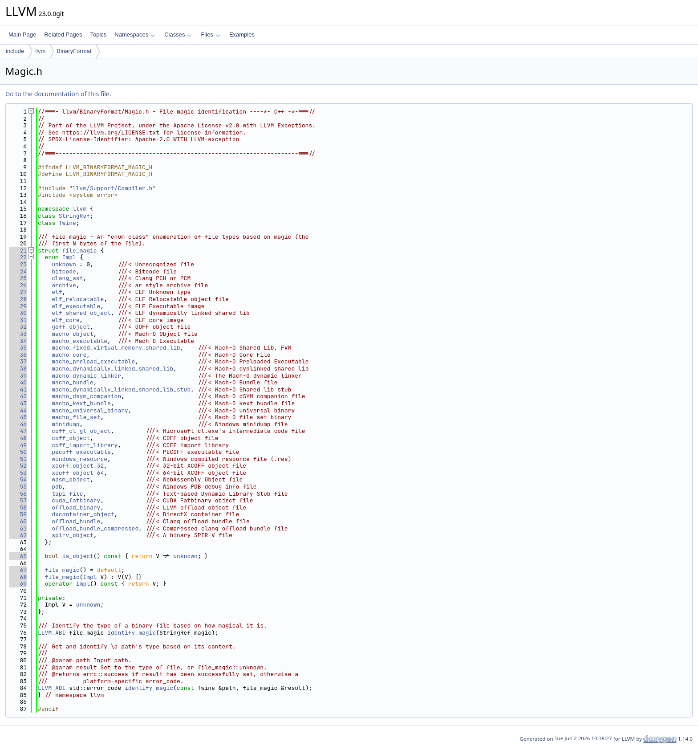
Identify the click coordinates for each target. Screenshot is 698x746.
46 (18, 424)
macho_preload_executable (93, 361)
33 (18, 334)
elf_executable (76, 306)
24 (18, 271)
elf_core (65, 320)
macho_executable (79, 341)
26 (18, 285)
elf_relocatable (78, 299)
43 (18, 403)
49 (18, 445)
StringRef (74, 216)
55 (18, 486)
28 (18, 299)
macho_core (69, 355)
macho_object (72, 334)
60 (18, 521)
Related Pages (63, 34)
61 (18, 528)
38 (18, 368)
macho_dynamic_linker (86, 375)
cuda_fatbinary (76, 500)
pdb (57, 486)
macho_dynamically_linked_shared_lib (112, 368)
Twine (67, 223)
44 (18, 410)
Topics (98, 34)
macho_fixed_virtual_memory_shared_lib (116, 347)
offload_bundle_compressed (95, 528)
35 (18, 347)
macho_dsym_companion (86, 396)
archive (64, 285)
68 (18, 577)
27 (18, 292)
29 (18, 306)
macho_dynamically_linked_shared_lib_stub (121, 389)
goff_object (71, 326)
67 (18, 570)
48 (18, 438)
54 (18, 479)
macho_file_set (76, 417)
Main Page (22, 34)
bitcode (64, 271)
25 (18, 278)
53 (18, 473)
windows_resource (79, 459)
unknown (64, 264)
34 (18, 341)
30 (18, 313)
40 (18, 382)
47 (18, 431)
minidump (65, 424)
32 (18, 326)
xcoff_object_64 (78, 473)
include (15, 51)
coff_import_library (85, 445)
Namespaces (134, 34)
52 (18, 465)
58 (18, 507)
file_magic (79, 250)
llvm (40, 51)
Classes (178, 34)
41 (18, 389)
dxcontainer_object (83, 514)
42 (18, 396)
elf (57, 292)
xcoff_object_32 (78, 465)
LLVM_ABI (51, 632)
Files (210, 34)
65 (18, 556)
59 (18, 514)
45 (18, 417)
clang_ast (67, 278)
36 (18, 355)
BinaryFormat (74, 51)
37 (18, 361)
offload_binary (76, 507)
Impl (69, 257)
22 (18, 257)
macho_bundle (72, 382)
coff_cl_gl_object (81, 431)
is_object (77, 556)
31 (18, 320)
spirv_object (72, 535)
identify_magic (131, 632)
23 (18, 264)
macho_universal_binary (90, 410)
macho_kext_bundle (81, 403)
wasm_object (71, 479)
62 (18, 535)
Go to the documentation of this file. (58, 94)
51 (18, 459)
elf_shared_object (81, 313)
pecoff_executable (81, 452)
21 (18, 250)
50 (18, 452)
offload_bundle (76, 521)
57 (18, 500)
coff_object (71, 438)
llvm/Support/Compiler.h (112, 188)
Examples (242, 34)
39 (18, 375)
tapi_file (67, 493)
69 (18, 583)
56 (18, 493)
